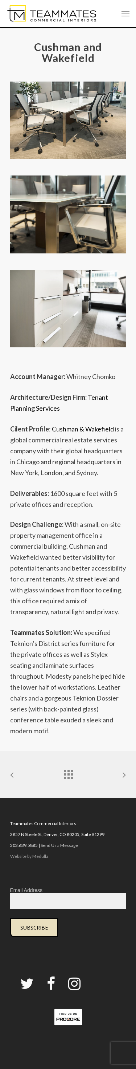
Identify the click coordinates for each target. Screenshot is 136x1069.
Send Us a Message (59, 845)
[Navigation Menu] (125, 13)
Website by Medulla (29, 856)
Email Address (26, 890)
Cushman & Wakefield (83, 429)
